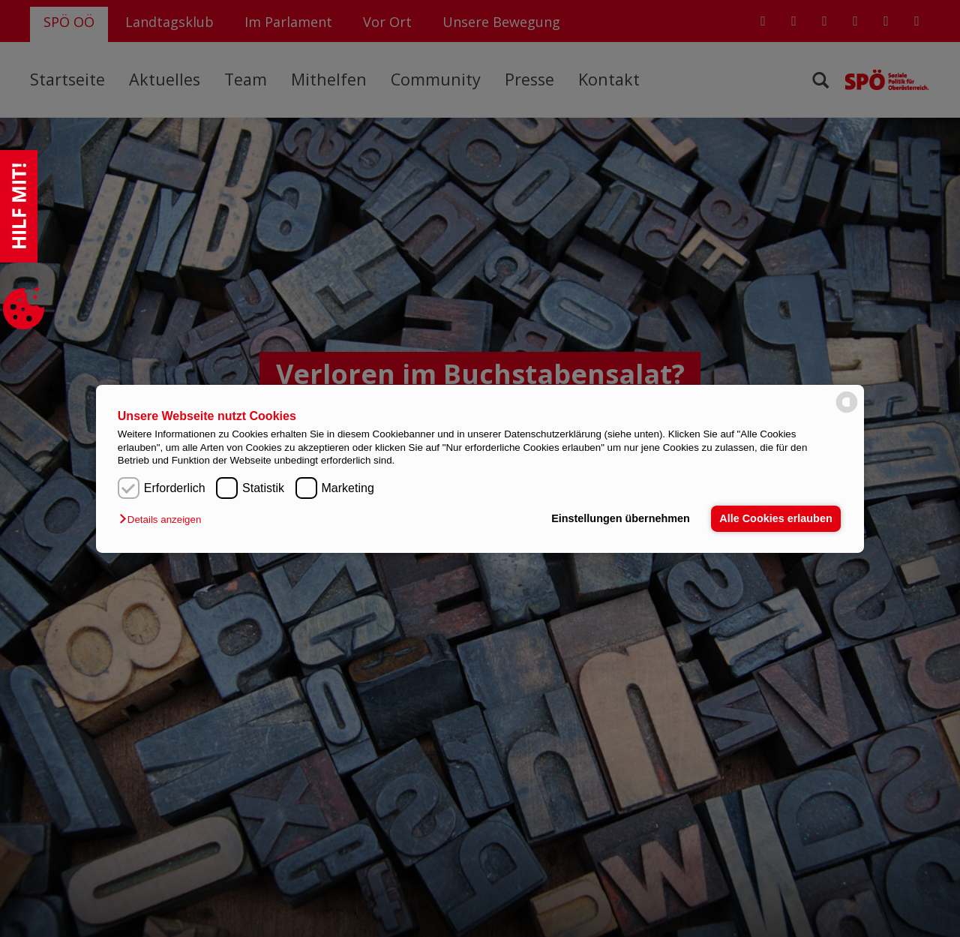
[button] (164, 519)
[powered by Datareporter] (847, 411)
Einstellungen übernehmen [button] (620, 518)
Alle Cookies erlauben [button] (775, 518)
